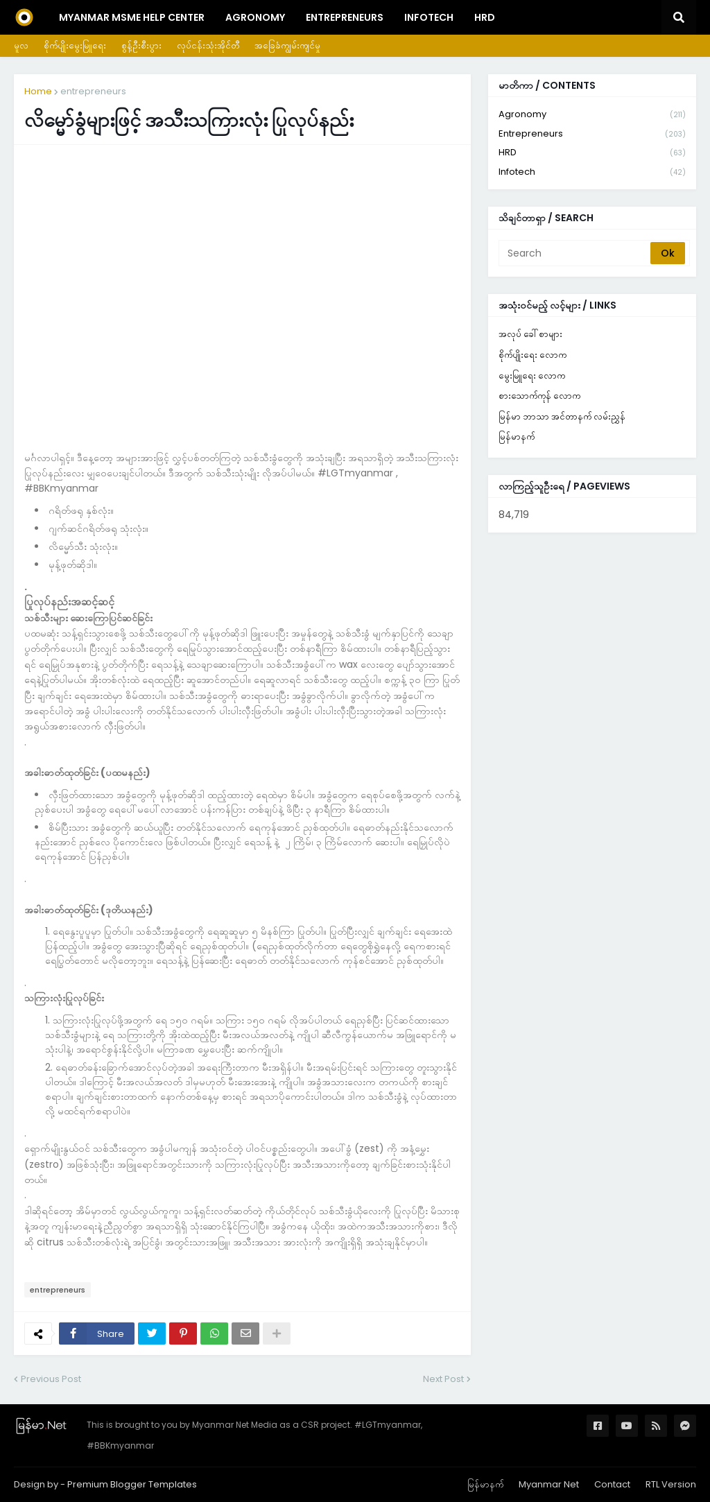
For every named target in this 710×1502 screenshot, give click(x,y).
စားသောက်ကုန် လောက (539, 395)
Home (38, 91)
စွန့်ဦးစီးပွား (141, 45)
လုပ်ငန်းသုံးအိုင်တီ (208, 45)
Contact (612, 1484)
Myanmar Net (549, 1484)
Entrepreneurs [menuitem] (344, 17)
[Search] (575, 253)
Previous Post (51, 1379)
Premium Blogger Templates (132, 1484)
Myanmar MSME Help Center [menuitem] (132, 17)
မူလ (21, 45)
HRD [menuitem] (484, 17)
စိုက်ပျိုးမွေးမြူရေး (75, 45)
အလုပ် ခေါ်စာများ (530, 333)
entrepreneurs (93, 91)
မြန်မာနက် (517, 436)
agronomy (592, 114)
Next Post (443, 1379)
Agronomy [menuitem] (255, 17)
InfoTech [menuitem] (428, 17)
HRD (592, 153)
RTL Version (671, 1484)
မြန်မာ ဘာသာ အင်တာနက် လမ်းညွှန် (562, 416)
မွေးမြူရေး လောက (532, 375)
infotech (592, 172)
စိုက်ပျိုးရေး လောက (532, 354)
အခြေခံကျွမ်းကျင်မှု (287, 45)
